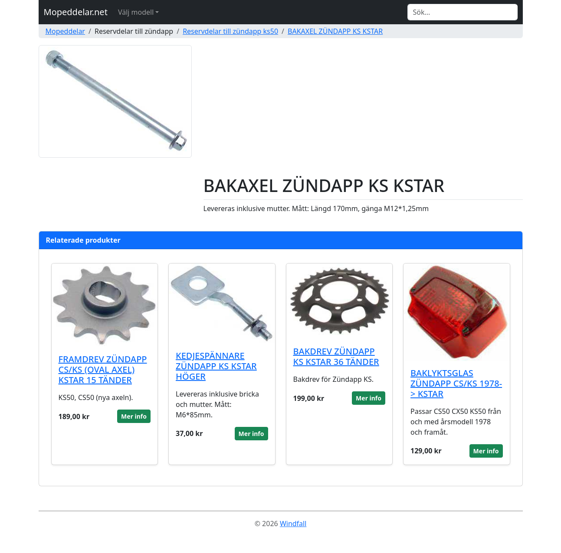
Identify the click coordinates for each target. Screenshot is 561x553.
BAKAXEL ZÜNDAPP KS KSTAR (335, 31)
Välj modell (136, 12)
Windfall (293, 523)
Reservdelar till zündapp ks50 (230, 31)
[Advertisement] (363, 110)
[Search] (462, 12)
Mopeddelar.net (76, 12)
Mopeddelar (65, 31)
